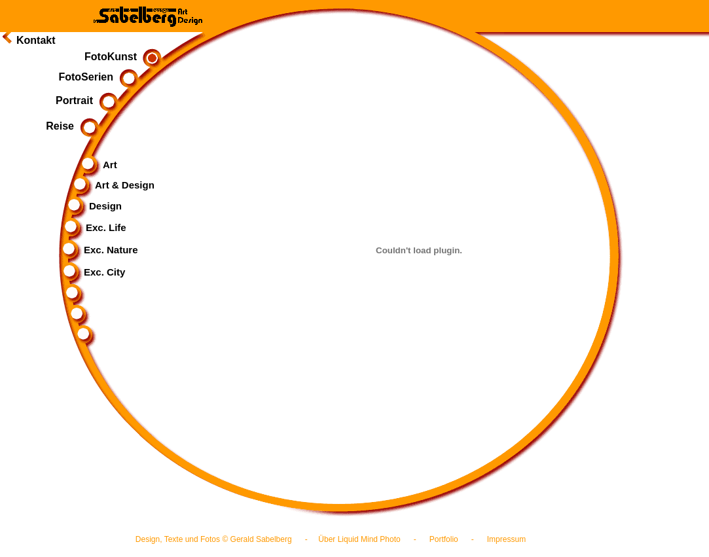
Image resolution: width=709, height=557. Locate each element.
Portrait (85, 100)
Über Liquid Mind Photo (359, 539)
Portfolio (443, 539)
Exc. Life (95, 227)
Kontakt (36, 40)
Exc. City (94, 272)
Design (95, 205)
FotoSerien (96, 76)
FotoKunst (121, 56)
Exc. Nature (100, 249)
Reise (70, 126)
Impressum (506, 539)
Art (99, 164)
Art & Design (114, 184)
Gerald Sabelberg (261, 539)
